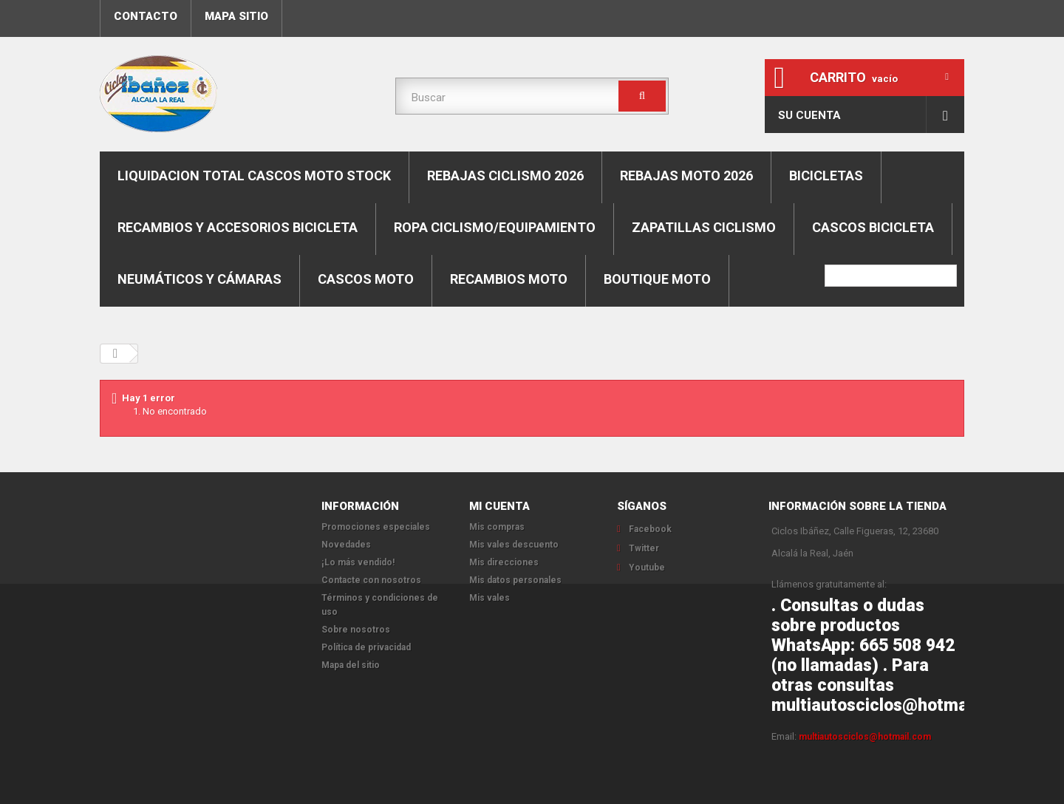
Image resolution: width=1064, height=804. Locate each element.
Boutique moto (657, 279)
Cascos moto (366, 279)
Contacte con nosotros (371, 580)
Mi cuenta (499, 506)
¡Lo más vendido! (358, 562)
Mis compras (497, 527)
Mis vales (489, 598)
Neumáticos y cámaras (199, 279)
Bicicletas (826, 175)
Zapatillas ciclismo (704, 227)
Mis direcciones (504, 562)
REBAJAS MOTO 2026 (686, 175)
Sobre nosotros (355, 629)
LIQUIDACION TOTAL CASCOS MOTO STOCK (254, 175)
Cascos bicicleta (873, 227)
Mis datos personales (515, 580)
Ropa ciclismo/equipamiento (495, 227)
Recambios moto (508, 279)
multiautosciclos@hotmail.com (865, 737)
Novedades (346, 544)
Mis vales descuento (514, 544)
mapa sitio (236, 16)
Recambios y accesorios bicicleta (237, 227)
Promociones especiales (375, 527)
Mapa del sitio (350, 665)
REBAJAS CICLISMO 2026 (505, 175)
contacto (145, 16)
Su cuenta (809, 115)
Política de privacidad (366, 647)
